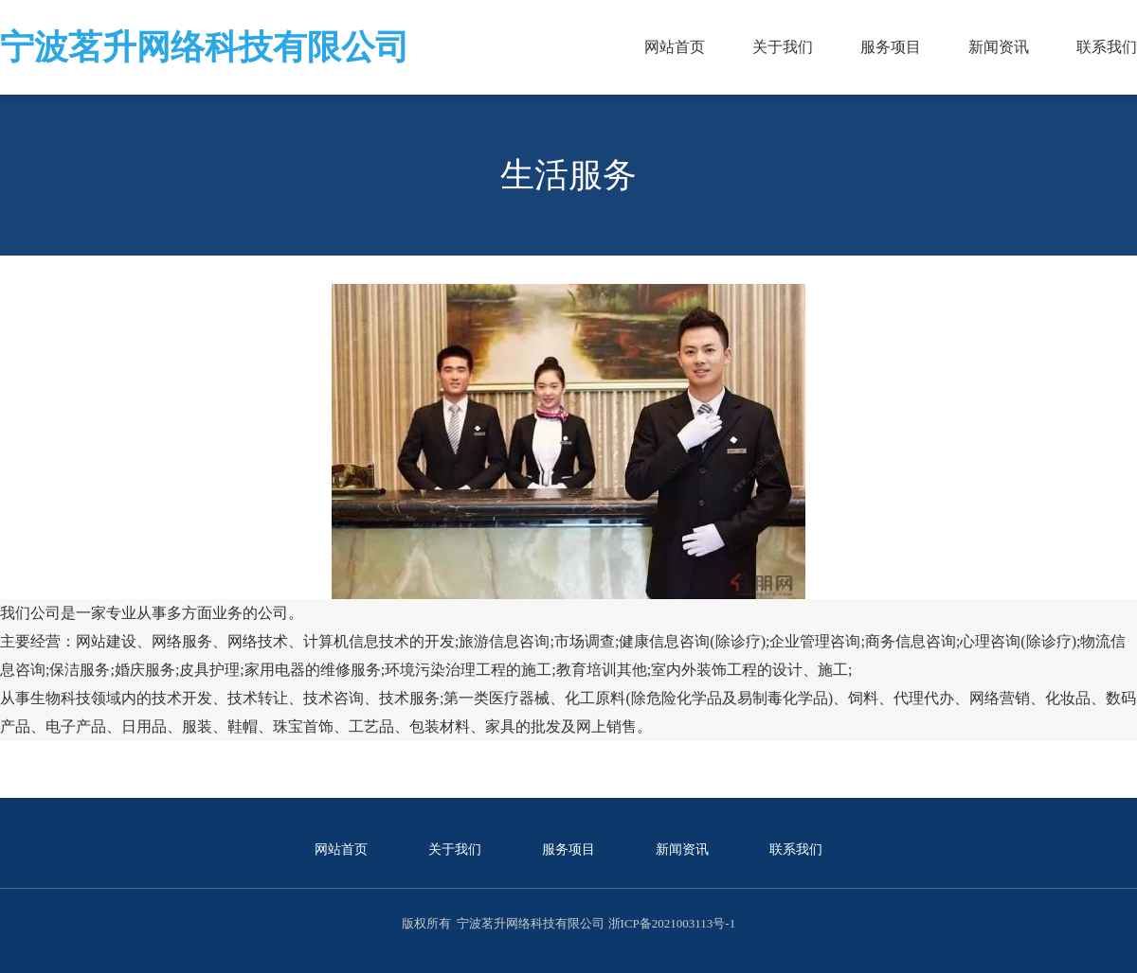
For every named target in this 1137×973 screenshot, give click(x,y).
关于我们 (782, 47)
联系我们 (1106, 47)
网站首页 (674, 47)
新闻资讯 (998, 47)
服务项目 (890, 47)
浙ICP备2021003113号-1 (672, 923)
